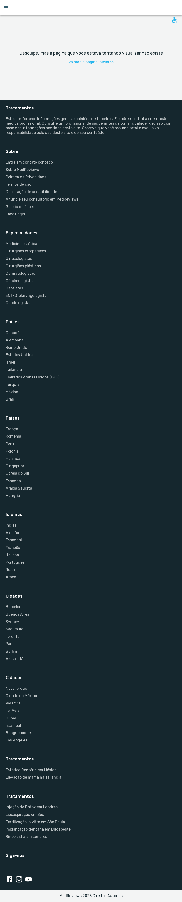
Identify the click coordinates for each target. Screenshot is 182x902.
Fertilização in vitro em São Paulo (35, 822)
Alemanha (15, 340)
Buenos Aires (17, 614)
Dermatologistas (20, 273)
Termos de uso (18, 184)
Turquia (12, 384)
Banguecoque (18, 733)
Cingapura (15, 466)
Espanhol (14, 540)
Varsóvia (13, 703)
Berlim (11, 651)
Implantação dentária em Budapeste (38, 829)
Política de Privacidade (26, 177)
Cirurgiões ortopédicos (26, 251)
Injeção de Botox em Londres (32, 807)
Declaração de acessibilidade (31, 191)
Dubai (11, 718)
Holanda (13, 458)
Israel (10, 362)
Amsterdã (14, 658)
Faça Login (15, 214)
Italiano (12, 555)
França (12, 429)
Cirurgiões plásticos (23, 266)
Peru (10, 444)
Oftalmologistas (20, 281)
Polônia (12, 451)
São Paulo (14, 629)
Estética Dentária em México (31, 770)
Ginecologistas (19, 258)
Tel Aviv (12, 710)
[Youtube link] (29, 879)
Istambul (13, 725)
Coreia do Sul (17, 473)
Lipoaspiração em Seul (25, 814)
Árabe (11, 577)
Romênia (13, 436)
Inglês (11, 525)
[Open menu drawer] (5, 7)
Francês (13, 547)
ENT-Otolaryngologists (26, 295)
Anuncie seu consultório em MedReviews (42, 199)
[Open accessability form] (174, 19)
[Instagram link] (20, 879)
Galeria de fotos (20, 206)
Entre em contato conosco (29, 162)
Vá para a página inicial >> (91, 62)
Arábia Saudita (19, 488)
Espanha (13, 481)
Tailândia (14, 369)
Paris (10, 644)
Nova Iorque (16, 688)
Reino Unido (16, 347)
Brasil (11, 399)
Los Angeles (16, 740)
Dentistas (14, 288)
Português (15, 562)
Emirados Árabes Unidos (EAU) (32, 377)
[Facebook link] (10, 879)
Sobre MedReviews (22, 169)
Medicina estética (21, 243)
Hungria (13, 495)
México (12, 392)
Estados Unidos (19, 355)
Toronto (12, 636)
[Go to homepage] (91, 7)
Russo (11, 569)
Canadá (12, 333)
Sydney (12, 621)
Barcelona (15, 606)
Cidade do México (21, 696)
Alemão (12, 532)
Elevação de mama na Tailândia (33, 777)
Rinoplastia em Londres (26, 836)
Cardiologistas (18, 303)
